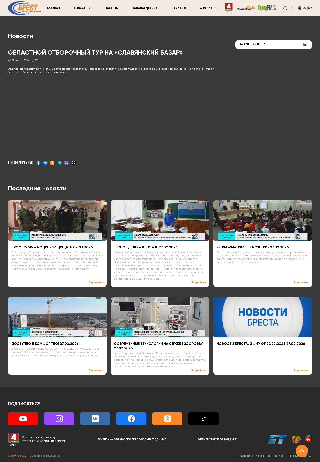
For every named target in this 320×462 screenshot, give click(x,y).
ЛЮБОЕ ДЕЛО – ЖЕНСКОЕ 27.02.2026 (146, 247)
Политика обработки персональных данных (132, 439)
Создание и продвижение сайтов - (276, 455)
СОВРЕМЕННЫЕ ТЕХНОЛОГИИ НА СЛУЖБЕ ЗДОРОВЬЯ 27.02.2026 (158, 346)
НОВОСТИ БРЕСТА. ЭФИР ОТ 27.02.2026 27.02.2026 (261, 344)
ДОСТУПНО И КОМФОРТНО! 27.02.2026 (45, 344)
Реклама (179, 8)
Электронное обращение (217, 439)
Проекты (111, 8)
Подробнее (96, 282)
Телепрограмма (145, 8)
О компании (209, 8)
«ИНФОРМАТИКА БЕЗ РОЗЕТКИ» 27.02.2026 (253, 247)
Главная (53, 8)
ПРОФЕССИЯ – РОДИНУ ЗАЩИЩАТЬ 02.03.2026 (52, 247)
